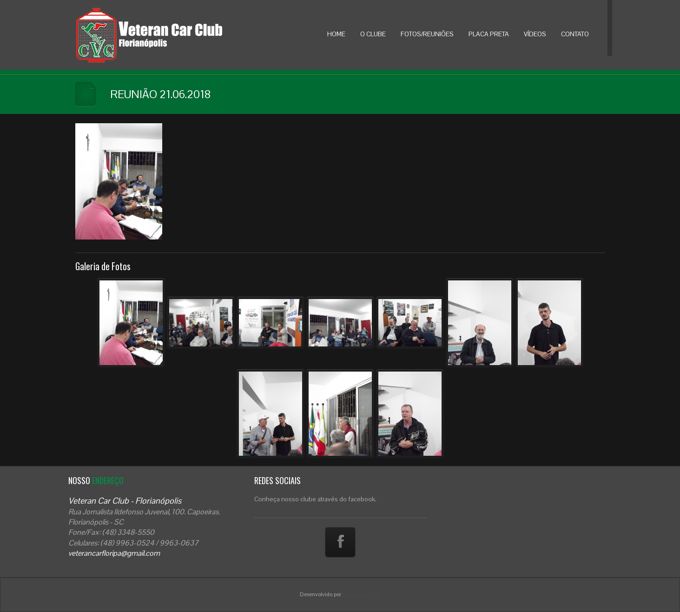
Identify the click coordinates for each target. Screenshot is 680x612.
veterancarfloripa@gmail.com (114, 553)
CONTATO (575, 34)
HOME (336, 34)
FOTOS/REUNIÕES (427, 34)
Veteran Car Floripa (168, 35)
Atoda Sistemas (362, 594)
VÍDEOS (535, 34)
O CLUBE (373, 34)
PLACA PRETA (489, 34)
